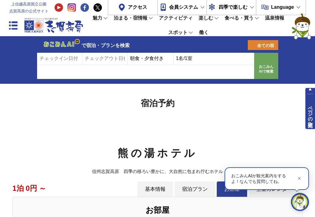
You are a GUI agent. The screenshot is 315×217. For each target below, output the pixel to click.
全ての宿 (265, 45)
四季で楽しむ (233, 7)
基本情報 (155, 189)
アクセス (137, 7)
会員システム (183, 7)
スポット (177, 32)
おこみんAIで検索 (266, 69)
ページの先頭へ (310, 114)
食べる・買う (239, 17)
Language (282, 7)
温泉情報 (274, 17)
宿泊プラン (195, 189)
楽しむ (206, 17)
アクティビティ (176, 17)
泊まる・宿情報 (130, 17)
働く (204, 32)
